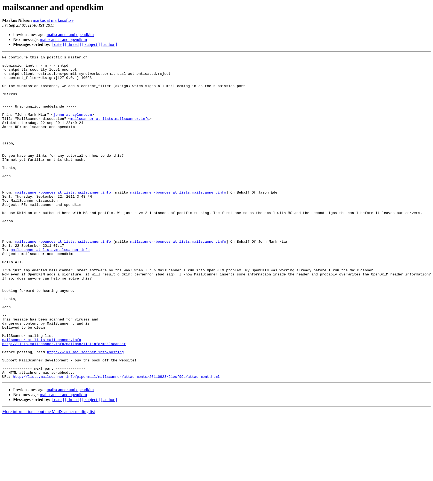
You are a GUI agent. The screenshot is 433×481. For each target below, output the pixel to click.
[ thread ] (73, 44)
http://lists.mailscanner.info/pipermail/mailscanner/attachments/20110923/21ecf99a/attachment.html (116, 441)
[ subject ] (91, 44)
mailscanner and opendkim (70, 34)
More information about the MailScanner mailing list (48, 476)
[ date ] (58, 44)
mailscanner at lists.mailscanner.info (110, 131)
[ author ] (109, 44)
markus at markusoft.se (53, 20)
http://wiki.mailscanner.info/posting (85, 411)
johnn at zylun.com (72, 126)
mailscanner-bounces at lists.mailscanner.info (63, 220)
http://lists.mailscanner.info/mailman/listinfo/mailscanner (64, 401)
